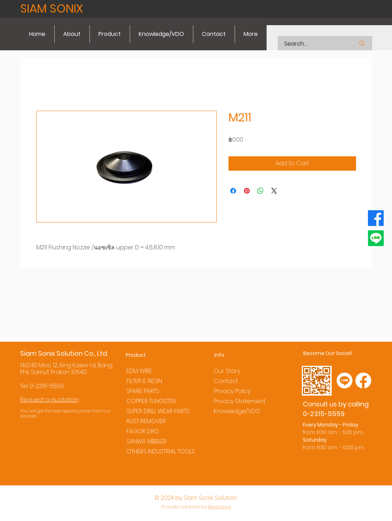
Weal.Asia (219, 506)
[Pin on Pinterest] (247, 190)
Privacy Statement (240, 401)
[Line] (376, 238)
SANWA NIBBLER (146, 441)
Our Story (227, 371)
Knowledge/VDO (237, 411)
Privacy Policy (232, 391)
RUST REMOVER (146, 421)
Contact (226, 381)
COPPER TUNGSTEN (151, 401)
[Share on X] (274, 190)
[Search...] (310, 44)
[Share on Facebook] (233, 190)
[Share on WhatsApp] (260, 190)
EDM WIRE (139, 371)
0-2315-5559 (46, 386)
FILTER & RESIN (144, 381)
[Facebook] (376, 218)
